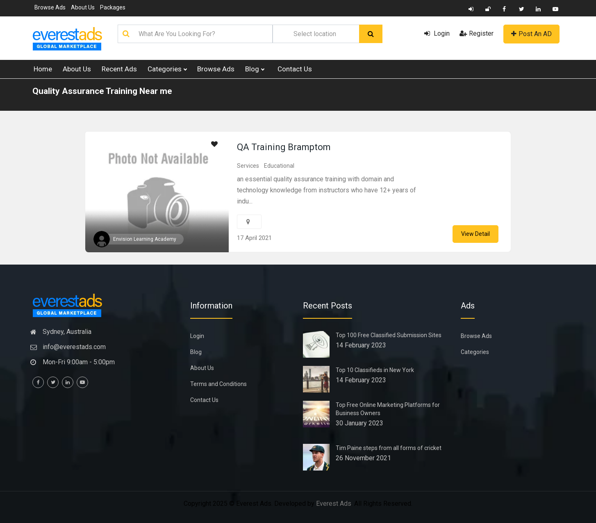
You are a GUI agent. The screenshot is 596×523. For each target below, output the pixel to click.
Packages (112, 7)
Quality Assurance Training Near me (102, 91)
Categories (167, 69)
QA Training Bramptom (284, 147)
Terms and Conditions (218, 384)
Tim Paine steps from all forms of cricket (388, 448)
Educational (279, 165)
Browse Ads (50, 7)
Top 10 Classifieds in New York (375, 370)
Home (43, 69)
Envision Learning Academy (144, 239)
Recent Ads (119, 69)
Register (477, 33)
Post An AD (531, 34)
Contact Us (295, 69)
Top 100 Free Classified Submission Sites (388, 335)
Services (248, 165)
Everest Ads (333, 503)
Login (437, 33)
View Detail (475, 234)
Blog (254, 69)
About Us (83, 7)
